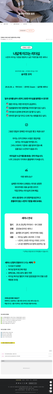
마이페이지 (27, 380)
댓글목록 (3, 361)
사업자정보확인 (35, 380)
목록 (51, 350)
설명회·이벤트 (6, 24)
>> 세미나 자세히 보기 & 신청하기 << (8, 342)
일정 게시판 (25, 24)
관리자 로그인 (37, 392)
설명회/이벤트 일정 (16, 24)
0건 (7, 39)
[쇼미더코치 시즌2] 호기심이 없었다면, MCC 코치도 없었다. (12, 356)
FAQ (31, 380)
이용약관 (23, 380)
